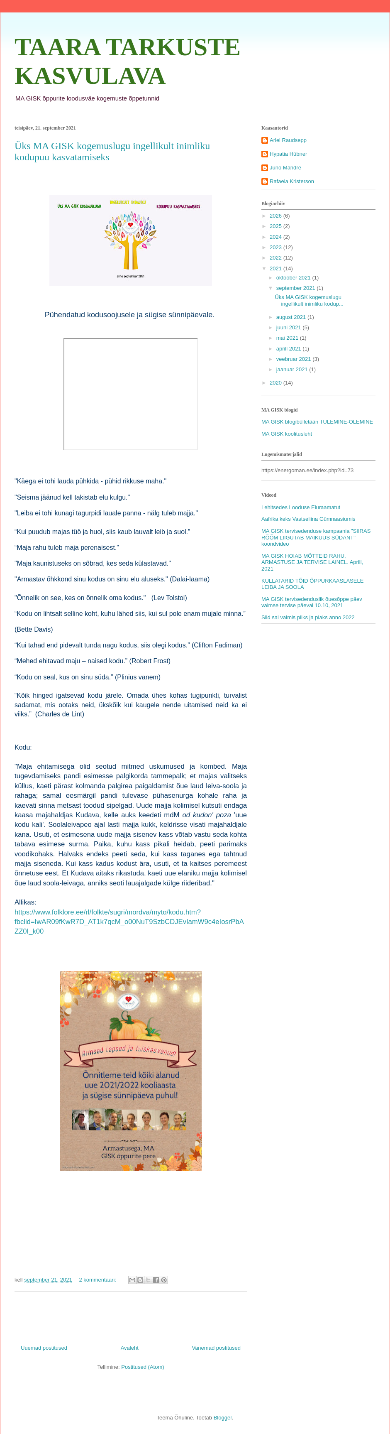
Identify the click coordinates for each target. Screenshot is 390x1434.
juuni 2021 (289, 327)
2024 (276, 237)
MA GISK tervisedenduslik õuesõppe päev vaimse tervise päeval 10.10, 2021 (311, 602)
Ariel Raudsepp (288, 140)
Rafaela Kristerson (292, 181)
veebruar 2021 (294, 359)
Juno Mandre (285, 167)
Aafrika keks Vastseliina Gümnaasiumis (308, 519)
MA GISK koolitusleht (286, 434)
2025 (276, 226)
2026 (276, 216)
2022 (276, 258)
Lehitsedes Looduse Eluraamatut (300, 507)
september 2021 (296, 288)
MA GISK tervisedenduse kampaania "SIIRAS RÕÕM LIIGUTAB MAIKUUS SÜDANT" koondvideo (315, 537)
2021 (276, 268)
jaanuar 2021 (293, 369)
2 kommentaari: (98, 1280)
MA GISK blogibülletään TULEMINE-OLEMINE (317, 422)
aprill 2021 (289, 349)
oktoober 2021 (294, 278)
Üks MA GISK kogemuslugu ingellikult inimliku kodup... (309, 300)
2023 (276, 247)
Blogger (223, 1417)
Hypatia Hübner (288, 154)
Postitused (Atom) (142, 1367)
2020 (276, 383)
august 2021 (291, 317)
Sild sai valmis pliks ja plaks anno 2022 (308, 617)
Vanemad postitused (216, 1348)
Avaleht (130, 1348)
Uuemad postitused (44, 1348)
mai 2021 (288, 338)
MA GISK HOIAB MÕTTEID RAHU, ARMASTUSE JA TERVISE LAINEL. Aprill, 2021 (312, 562)
